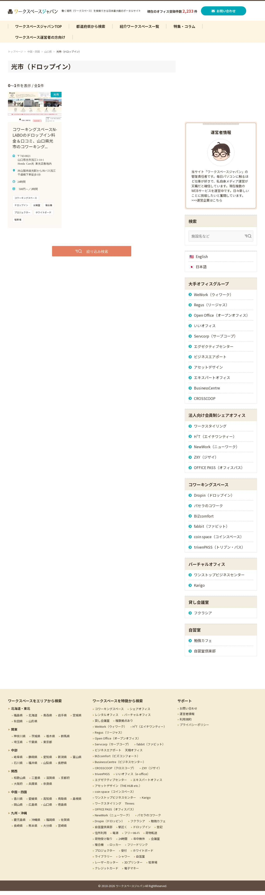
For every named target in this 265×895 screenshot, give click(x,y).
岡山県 (18, 808)
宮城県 (77, 719)
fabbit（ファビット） (211, 530)
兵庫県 (33, 788)
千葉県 (33, 746)
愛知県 (47, 761)
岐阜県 (18, 761)
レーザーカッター (106, 866)
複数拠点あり (124, 724)
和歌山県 (20, 782)
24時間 (122, 843)
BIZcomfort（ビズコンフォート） (117, 760)
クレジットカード (106, 872)
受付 (124, 854)
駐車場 (152, 866)
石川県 (18, 767)
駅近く (122, 831)
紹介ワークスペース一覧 (139, 30)
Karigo (199, 589)
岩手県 (62, 719)
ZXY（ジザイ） (206, 461)
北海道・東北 (20, 712)
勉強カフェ (203, 644)
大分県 (47, 829)
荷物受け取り (103, 843)
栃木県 (50, 740)
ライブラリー (103, 860)
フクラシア (203, 617)
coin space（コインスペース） (219, 540)
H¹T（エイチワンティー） (215, 440)
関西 (14, 775)
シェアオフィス (140, 713)
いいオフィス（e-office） (133, 778)
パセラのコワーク (208, 509)
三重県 (35, 782)
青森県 (47, 719)
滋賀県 (50, 782)
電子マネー (131, 872)
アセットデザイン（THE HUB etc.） (118, 789)
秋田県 (18, 725)
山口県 (48, 55)
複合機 (99, 848)
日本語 (201, 270)
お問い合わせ (224, 13)
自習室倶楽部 (205, 655)
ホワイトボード (143, 854)
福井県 (33, 767)
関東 (14, 733)
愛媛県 (33, 802)
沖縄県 (35, 823)
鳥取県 (62, 802)
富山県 (77, 761)
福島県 (18, 719)
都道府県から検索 (90, 30)
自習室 (140, 860)
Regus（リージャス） (211, 308)
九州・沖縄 (19, 817)
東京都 (47, 746)
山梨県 (47, 767)
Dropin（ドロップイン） (214, 499)
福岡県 (50, 823)
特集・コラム (184, 30)
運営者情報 (187, 718)
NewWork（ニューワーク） (216, 450)
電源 (115, 837)
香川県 (18, 802)
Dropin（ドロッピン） (109, 825)
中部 (14, 754)
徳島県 (62, 808)
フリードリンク (137, 848)
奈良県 (47, 788)
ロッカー (115, 848)
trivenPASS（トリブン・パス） (219, 551)
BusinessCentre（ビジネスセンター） (120, 766)
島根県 (77, 802)
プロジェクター (105, 854)
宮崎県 (62, 829)
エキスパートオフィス (212, 381)
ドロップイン (142, 831)
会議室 (155, 843)
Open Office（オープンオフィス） (222, 319)
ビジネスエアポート (210, 360)
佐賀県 (65, 823)
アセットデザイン (208, 371)
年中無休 (139, 843)
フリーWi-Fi (132, 837)
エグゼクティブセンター (214, 350)
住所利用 (101, 837)
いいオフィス (205, 329)
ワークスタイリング (210, 430)
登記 (159, 831)
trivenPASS (102, 778)
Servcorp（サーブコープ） (216, 340)
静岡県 (33, 761)
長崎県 (18, 829)
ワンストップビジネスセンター (219, 578)
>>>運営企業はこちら (206, 204)
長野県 (62, 767)
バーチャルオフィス (137, 719)
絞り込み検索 (97, 255)
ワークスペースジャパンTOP (38, 30)
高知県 (47, 802)
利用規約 (185, 723)
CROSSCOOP (204, 402)
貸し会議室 (102, 724)
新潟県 (62, 761)
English (202, 260)
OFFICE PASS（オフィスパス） (219, 471)
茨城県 (35, 740)
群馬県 (65, 740)
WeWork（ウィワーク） (213, 298)
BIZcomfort (204, 520)
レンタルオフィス (106, 719)
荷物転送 (151, 837)
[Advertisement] (221, 93)
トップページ (15, 55)
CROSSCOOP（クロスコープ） (115, 772)
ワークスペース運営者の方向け (40, 41)
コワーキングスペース (109, 713)
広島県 (33, 808)
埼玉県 (18, 746)
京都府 (65, 782)
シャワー (124, 860)
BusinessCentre (207, 391)
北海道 (33, 719)
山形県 (33, 725)
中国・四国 (33, 55)
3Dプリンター (133, 866)
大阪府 (18, 788)
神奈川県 (20, 740)
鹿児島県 (20, 823)
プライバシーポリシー (194, 729)
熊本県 (33, 829)
